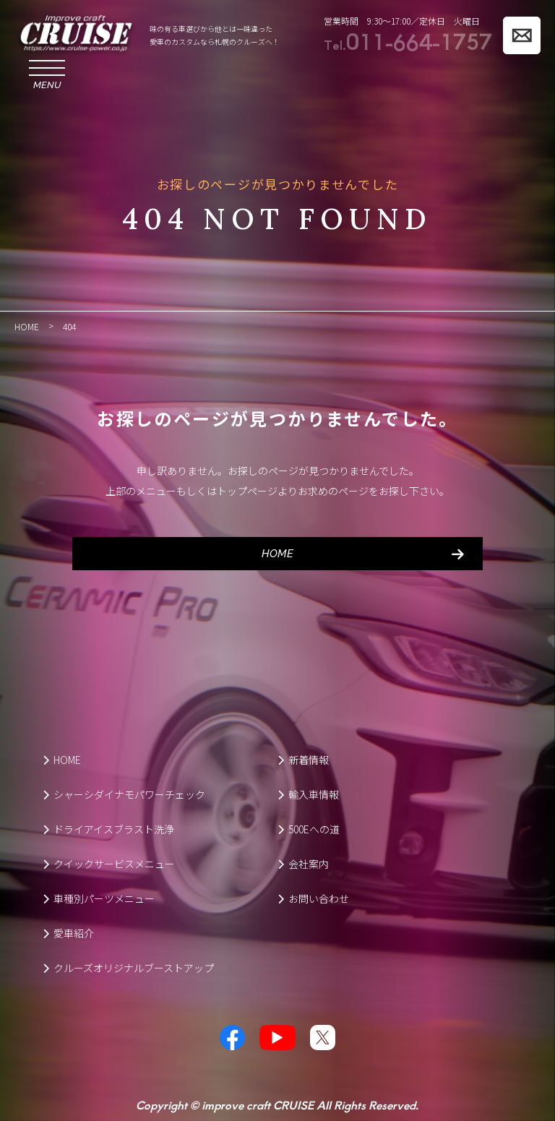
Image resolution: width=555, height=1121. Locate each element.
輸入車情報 (308, 794)
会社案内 (303, 863)
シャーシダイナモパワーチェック (124, 794)
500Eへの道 (309, 829)
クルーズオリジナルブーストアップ (128, 968)
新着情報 (303, 759)
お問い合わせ (313, 898)
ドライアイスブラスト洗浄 (108, 829)
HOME (277, 553)
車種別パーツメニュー (99, 898)
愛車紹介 (68, 933)
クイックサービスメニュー (109, 863)
